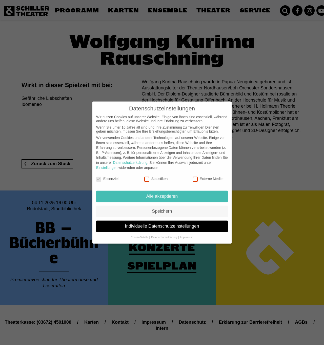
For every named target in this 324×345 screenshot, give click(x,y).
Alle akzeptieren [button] (162, 191)
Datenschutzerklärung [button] (164, 232)
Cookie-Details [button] (140, 232)
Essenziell (107, 174)
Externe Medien (209, 174)
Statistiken (156, 174)
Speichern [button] (162, 206)
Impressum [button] (186, 232)
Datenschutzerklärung (130, 158)
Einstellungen (106, 163)
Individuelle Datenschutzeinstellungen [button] (162, 221)
